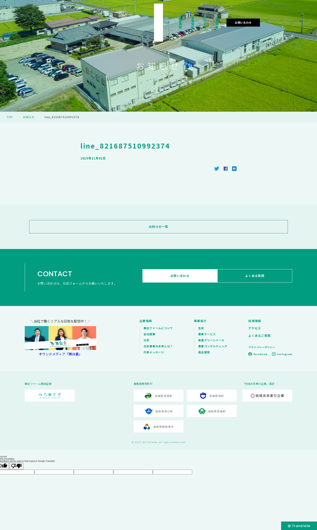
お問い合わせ (285, 16)
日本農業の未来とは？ (158, 346)
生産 (201, 328)
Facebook (260, 354)
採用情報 (254, 16)
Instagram (284, 354)
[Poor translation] (16, 466)
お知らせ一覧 (158, 226)
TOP (169, 16)
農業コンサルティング (212, 346)
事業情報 (210, 16)
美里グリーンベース (211, 340)
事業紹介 (200, 320)
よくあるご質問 (259, 335)
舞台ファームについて (158, 328)
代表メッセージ (154, 352)
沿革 (146, 340)
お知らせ (29, 117)
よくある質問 (256, 277)
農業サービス (207, 334)
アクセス (232, 16)
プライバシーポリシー (261, 347)
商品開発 (204, 352)
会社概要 (149, 334)
